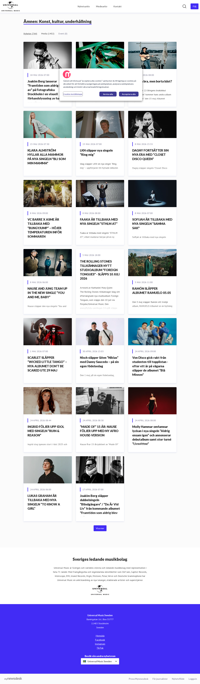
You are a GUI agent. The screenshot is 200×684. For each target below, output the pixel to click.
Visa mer (100, 528)
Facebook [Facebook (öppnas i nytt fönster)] (100, 639)
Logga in (193, 678)
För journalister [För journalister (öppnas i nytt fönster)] (160, 678)
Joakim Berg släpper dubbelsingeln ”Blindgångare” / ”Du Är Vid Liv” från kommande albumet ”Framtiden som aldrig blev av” (100, 506)
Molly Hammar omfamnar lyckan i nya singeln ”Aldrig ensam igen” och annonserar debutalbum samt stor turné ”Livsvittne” (151, 435)
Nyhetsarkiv (84, 6)
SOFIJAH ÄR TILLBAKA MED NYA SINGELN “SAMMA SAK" (152, 224)
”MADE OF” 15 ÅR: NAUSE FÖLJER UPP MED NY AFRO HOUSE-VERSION (99, 431)
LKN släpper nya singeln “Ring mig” (96, 152)
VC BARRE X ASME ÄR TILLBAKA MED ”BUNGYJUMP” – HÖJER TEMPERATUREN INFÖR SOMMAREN (45, 228)
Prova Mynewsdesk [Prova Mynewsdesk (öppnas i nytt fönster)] (138, 678)
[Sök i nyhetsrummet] (184, 6)
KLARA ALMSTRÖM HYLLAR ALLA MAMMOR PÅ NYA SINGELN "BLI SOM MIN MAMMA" (47, 156)
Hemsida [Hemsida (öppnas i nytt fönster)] (100, 635)
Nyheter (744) (30, 33)
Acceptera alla (129, 94)
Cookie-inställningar (73, 94)
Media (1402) (47, 33)
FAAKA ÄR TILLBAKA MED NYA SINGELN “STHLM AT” (99, 222)
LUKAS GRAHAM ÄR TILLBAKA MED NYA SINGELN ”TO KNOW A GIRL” (44, 502)
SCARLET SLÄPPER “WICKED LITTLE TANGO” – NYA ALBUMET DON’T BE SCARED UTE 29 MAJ (47, 364)
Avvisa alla (108, 94)
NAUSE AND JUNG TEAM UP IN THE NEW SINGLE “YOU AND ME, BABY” (47, 293)
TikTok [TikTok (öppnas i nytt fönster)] (100, 648)
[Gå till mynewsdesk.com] (13, 679)
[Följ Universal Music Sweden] (194, 6)
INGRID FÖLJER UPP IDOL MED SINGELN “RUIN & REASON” (46, 431)
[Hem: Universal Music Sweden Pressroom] (11, 6)
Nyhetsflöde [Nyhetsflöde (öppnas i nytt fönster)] (178, 678)
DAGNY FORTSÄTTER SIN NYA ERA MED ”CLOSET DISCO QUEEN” (150, 154)
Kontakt (117, 6)
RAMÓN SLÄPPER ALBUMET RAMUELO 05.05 (151, 291)
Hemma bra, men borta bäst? (152, 81)
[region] (100, 84)
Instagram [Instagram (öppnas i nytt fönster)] (100, 643)
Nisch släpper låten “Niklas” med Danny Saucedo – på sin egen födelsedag (99, 362)
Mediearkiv (101, 6)
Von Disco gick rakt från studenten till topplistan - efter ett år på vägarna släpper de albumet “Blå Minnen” (150, 366)
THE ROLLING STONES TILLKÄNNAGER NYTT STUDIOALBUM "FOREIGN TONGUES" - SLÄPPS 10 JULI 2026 (100, 269)
